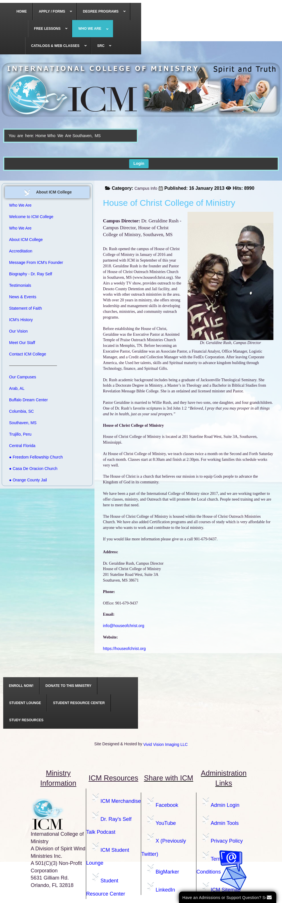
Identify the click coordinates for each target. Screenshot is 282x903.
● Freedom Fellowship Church (36, 457)
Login (138, 163)
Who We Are (59, 135)
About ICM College (26, 239)
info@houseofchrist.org (123, 625)
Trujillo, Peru (20, 434)
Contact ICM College (27, 354)
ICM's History (21, 319)
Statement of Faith (25, 308)
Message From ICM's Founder (36, 262)
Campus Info (146, 188)
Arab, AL (17, 388)
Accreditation (20, 251)
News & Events (22, 297)
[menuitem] (22, 11)
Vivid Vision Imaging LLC (165, 744)
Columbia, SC (21, 411)
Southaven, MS (23, 422)
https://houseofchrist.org (124, 648)
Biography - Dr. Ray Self (30, 274)
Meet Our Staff (22, 342)
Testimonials (20, 285)
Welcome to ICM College (31, 216)
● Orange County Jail (28, 480)
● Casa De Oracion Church (33, 468)
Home (40, 135)
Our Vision (18, 331)
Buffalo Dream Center (28, 400)
